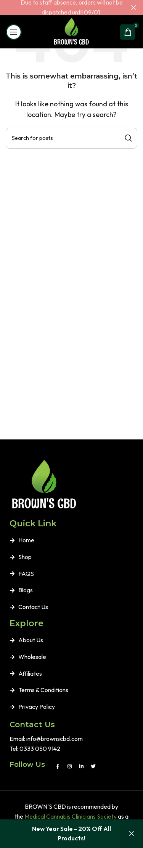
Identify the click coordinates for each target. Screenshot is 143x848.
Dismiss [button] (131, 833)
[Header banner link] (60, 7)
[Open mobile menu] (14, 32)
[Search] (71, 138)
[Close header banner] (133, 7)
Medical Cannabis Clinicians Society (70, 816)
